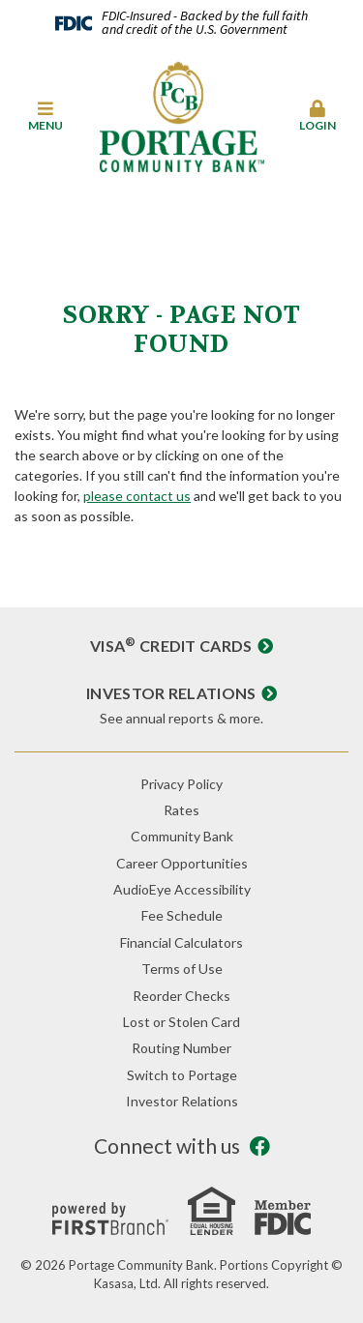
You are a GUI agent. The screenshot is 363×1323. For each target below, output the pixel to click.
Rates (181, 810)
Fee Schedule (182, 915)
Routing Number (181, 1048)
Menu (45, 116)
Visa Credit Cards (171, 645)
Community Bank (182, 836)
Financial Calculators (181, 942)
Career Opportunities (182, 863)
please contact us (137, 495)
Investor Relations (171, 693)
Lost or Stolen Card (181, 1022)
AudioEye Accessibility (182, 889)
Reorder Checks (181, 995)
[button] (45, 117)
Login (317, 116)
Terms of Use (182, 968)
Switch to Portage (182, 1075)
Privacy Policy (181, 784)
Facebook (260, 1146)
